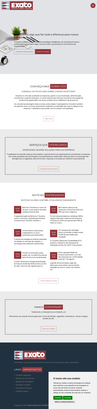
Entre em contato (43, 52)
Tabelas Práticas (22, 391)
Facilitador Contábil (23, 385)
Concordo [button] (58, 398)
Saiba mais (48, 119)
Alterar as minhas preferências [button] (64, 402)
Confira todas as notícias (48, 281)
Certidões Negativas (23, 375)
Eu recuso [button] (68, 398)
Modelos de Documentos (25, 378)
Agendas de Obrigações (25, 381)
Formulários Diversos (24, 388)
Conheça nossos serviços (24, 52)
